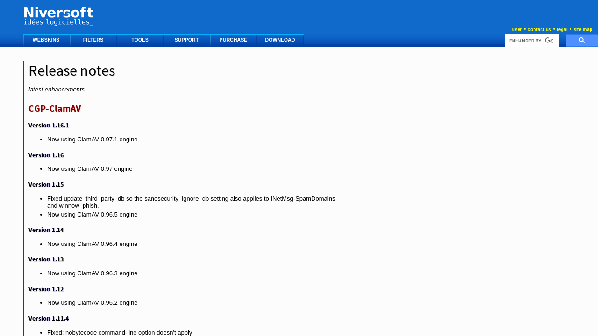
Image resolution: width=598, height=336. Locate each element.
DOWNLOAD (281, 39)
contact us (539, 29)
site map (582, 29)
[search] (531, 40)
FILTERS (94, 39)
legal (562, 29)
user (517, 29)
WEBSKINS (47, 39)
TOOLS (140, 39)
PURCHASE (234, 39)
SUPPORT (187, 39)
